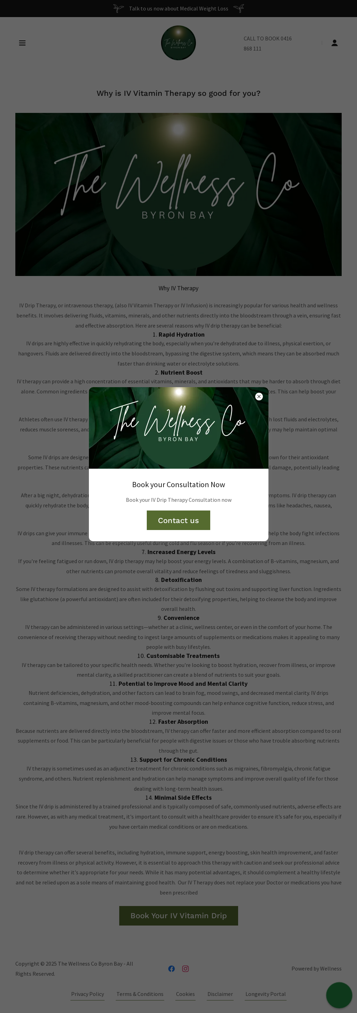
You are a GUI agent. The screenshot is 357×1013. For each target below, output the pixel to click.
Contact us (178, 520)
